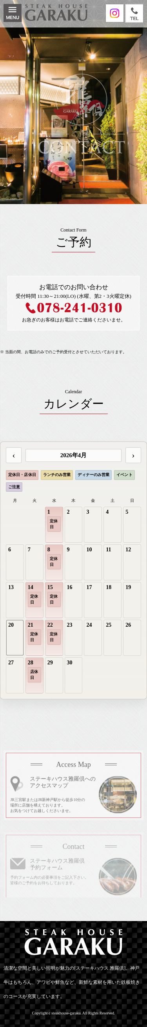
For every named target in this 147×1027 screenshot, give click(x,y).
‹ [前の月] (13, 455)
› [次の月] (133, 455)
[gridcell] (54, 525)
